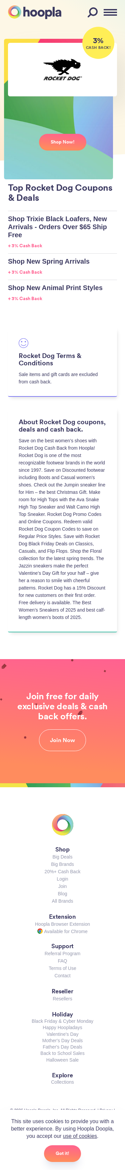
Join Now (62, 740)
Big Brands (62, 864)
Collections (62, 1082)
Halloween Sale (62, 1060)
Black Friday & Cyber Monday (62, 1021)
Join (62, 886)
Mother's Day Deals (62, 1040)
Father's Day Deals (62, 1047)
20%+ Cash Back (63, 871)
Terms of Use (62, 968)
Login (62, 879)
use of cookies (80, 1136)
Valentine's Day (63, 1034)
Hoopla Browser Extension (62, 924)
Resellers (62, 998)
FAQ (62, 961)
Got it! (62, 1153)
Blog (62, 893)
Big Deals (63, 857)
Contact (62, 975)
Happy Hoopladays (62, 1027)
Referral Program (62, 953)
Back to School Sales (62, 1053)
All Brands (62, 901)
